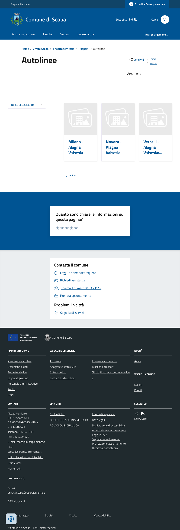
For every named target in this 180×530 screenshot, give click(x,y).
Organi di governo (18, 378)
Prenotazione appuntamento (109, 443)
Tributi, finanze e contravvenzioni (111, 375)
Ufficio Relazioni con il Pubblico (25, 457)
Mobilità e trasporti (103, 367)
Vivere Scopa (86, 34)
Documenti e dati (18, 367)
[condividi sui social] (136, 59)
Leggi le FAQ (99, 435)
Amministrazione (23, 34)
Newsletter (140, 418)
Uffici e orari (14, 463)
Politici (11, 389)
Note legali (98, 420)
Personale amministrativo (23, 383)
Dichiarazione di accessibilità (108, 425)
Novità (47, 34)
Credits (73, 515)
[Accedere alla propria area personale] (147, 4)
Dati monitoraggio (18, 515)
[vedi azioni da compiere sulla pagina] (152, 61)
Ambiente (55, 361)
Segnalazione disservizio (106, 439)
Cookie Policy (57, 414)
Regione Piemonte (20, 4)
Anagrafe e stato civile (63, 367)
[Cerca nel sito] (163, 19)
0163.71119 (26, 432)
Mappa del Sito (102, 515)
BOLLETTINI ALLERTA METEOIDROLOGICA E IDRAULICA (69, 423)
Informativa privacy (103, 414)
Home (25, 49)
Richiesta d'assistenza (105, 448)
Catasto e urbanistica (62, 378)
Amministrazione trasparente (109, 430)
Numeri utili (14, 468)
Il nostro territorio (63, 49)
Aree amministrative (19, 361)
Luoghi (138, 385)
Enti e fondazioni (17, 372)
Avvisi (137, 361)
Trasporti (83, 49)
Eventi (138, 390)
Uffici (11, 395)
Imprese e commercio (104, 361)
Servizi (64, 34)
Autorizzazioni (58, 372)
